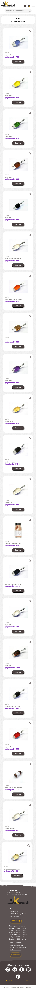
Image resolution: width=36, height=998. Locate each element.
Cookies (6, 988)
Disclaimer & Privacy (17, 988)
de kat (7, 53)
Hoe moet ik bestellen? (16, 945)
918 (29, 6)
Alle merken (15, 21)
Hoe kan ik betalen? (15, 950)
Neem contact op (15, 954)
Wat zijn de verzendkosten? (18, 948)
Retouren (29, 988)
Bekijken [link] (18, 61)
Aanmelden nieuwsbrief (16, 921)
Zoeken (29, 11)
